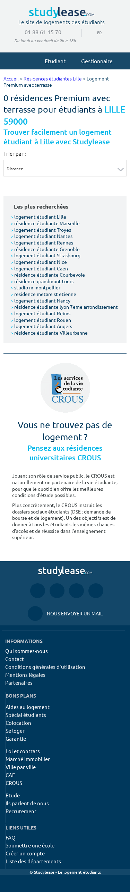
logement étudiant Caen (39, 268)
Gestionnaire (94, 60)
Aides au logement (28, 706)
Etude (13, 795)
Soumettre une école (30, 845)
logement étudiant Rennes (41, 242)
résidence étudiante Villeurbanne (49, 332)
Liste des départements (33, 861)
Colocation (18, 722)
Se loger (15, 730)
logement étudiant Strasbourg (45, 255)
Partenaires (19, 682)
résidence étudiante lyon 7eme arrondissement (64, 307)
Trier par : (14, 153)
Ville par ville (21, 767)
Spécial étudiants (26, 714)
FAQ (11, 837)
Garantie (16, 738)
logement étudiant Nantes (41, 236)
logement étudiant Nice (38, 262)
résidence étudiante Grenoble (45, 249)
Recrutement (21, 811)
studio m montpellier (35, 287)
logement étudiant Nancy (40, 300)
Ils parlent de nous (27, 803)
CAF (10, 774)
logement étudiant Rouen (40, 320)
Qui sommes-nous (26, 651)
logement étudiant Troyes (40, 230)
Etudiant (52, 60)
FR (97, 32)
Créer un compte (25, 853)
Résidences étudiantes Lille (53, 79)
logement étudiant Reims (40, 313)
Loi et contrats (23, 751)
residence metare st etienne (43, 294)
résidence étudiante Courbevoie (47, 274)
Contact (14, 658)
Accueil (11, 79)
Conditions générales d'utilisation (45, 666)
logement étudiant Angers (41, 326)
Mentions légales (25, 674)
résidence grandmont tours (41, 281)
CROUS (14, 782)
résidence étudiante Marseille (45, 223)
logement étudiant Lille (38, 216)
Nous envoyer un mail (65, 613)
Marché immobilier (28, 759)
